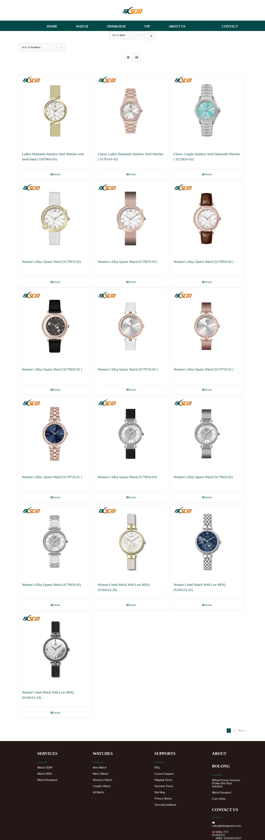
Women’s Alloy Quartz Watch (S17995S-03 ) (204, 261)
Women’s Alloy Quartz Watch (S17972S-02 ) (204, 369)
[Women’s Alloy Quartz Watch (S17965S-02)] (207, 433)
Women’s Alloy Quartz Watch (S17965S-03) (127, 477)
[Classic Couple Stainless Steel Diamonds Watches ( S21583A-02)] (207, 110)
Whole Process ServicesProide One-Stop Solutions (226, 783)
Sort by (118, 35)
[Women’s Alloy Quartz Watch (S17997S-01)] (131, 218)
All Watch (98, 792)
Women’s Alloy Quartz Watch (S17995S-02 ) (52, 369)
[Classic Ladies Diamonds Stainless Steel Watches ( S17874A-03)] (131, 110)
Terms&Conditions (165, 804)
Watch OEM (44, 773)
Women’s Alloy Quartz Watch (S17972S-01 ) (52, 477)
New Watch (100, 767)
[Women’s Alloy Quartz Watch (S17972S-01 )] (55, 433)
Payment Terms (163, 786)
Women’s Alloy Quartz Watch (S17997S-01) (127, 261)
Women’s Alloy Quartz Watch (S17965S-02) (203, 477)
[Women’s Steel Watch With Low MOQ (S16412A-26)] (131, 541)
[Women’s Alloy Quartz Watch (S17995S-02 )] (55, 326)
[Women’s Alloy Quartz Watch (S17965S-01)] (55, 541)
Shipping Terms (163, 780)
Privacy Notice (163, 798)
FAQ (157, 767)
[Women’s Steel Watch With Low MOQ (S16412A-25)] (207, 541)
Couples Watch (102, 786)
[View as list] (136, 58)
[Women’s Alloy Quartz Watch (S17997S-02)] (55, 218)
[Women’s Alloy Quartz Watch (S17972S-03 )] (131, 326)
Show (31, 47)
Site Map (159, 792)
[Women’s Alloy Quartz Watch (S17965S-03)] (131, 433)
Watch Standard (221, 792)
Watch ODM (44, 767)
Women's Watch (102, 780)
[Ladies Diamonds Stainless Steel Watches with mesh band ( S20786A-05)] (55, 110)
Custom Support (164, 773)
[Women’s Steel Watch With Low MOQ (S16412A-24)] (55, 649)
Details (56, 174)
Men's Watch (100, 773)
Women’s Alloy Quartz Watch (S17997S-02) (51, 261)
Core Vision (219, 798)
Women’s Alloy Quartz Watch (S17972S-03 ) (128, 369)
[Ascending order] (151, 36)
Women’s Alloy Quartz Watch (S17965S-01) (51, 584)
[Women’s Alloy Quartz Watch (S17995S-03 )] (207, 218)
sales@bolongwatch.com (226, 824)
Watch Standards (47, 780)
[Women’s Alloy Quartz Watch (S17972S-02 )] (207, 326)
